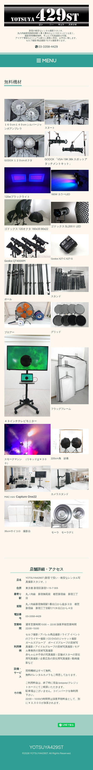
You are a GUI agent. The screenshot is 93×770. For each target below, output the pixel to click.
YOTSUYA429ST (47, 747)
